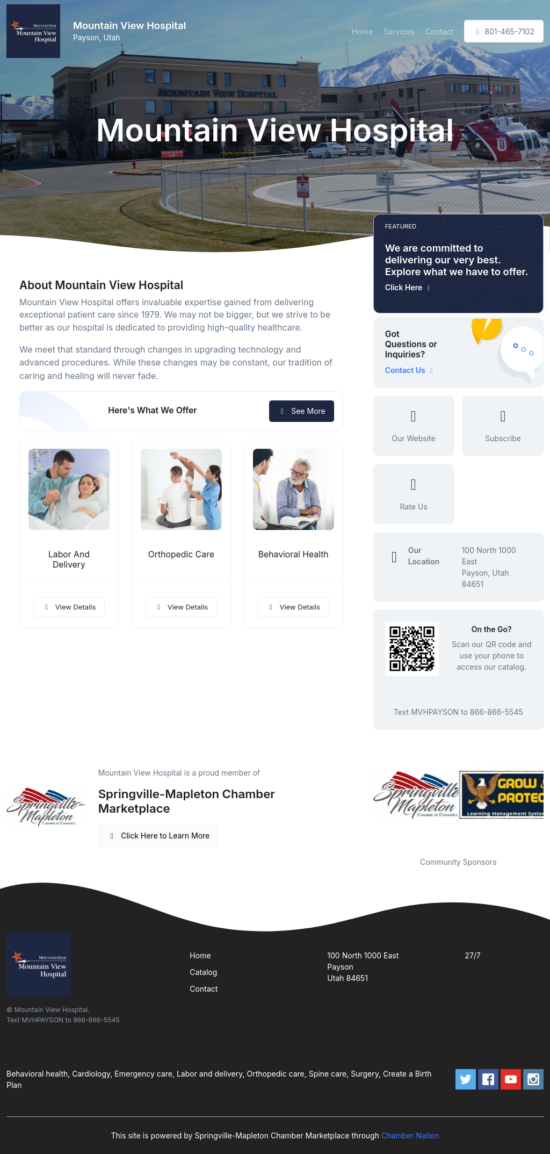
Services (398, 31)
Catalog (203, 972)
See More (301, 410)
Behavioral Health (293, 554)
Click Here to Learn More (158, 835)
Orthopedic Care (181, 554)
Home (362, 31)
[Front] (35, 31)
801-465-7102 (503, 31)
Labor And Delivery (69, 559)
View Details (69, 607)
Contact (439, 31)
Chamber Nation (410, 1135)
